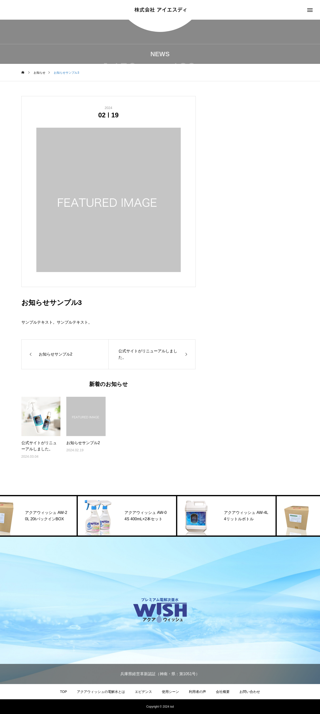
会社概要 (223, 692)
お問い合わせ (249, 692)
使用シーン (170, 692)
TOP (63, 692)
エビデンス (143, 692)
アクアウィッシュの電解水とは (101, 692)
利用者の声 (197, 692)
